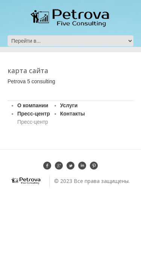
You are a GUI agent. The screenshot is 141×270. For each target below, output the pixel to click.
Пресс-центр (33, 114)
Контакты (72, 114)
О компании (32, 105)
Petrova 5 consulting (31, 81)
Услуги (69, 105)
